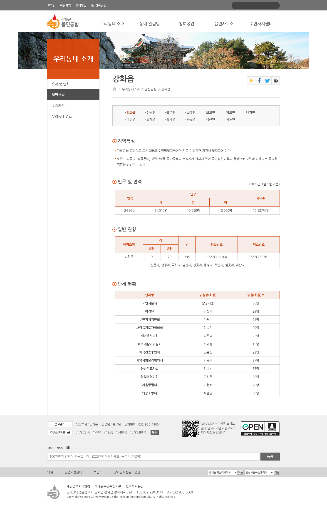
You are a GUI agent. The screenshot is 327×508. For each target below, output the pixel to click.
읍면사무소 (224, 23)
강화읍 (130, 112)
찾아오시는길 (135, 486)
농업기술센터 (73, 472)
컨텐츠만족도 (60, 432)
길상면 (190, 112)
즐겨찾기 (251, 81)
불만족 (123, 432)
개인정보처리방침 (78, 486)
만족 (98, 432)
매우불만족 (140, 432)
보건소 (98, 472)
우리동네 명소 (62, 116)
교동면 (190, 119)
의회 (50, 472)
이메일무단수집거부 (108, 486)
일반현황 (58, 95)
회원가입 (65, 5)
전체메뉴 (80, 5)
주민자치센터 (261, 23)
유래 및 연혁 (60, 84)
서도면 (230, 119)
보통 (110, 432)
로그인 (51, 5)
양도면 (230, 112)
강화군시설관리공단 (127, 472)
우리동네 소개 (112, 23)
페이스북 (259, 81)
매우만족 (85, 432)
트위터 (267, 81)
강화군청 (100, 5)
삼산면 (210, 119)
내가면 (250, 112)
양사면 (150, 119)
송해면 (170, 119)
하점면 (130, 119)
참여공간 (186, 23)
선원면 (150, 112)
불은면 (170, 112)
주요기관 (58, 105)
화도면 (210, 112)
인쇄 (276, 81)
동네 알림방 (149, 23)
